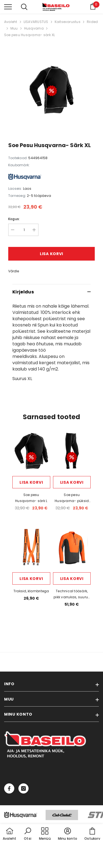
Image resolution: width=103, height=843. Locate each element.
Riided (92, 21)
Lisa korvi (51, 253)
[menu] (8, 6)
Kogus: (14, 219)
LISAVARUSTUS (36, 21)
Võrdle (13, 271)
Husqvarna (34, 28)
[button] (28, 834)
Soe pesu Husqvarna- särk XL (29, 35)
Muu (14, 28)
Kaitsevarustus (67, 21)
